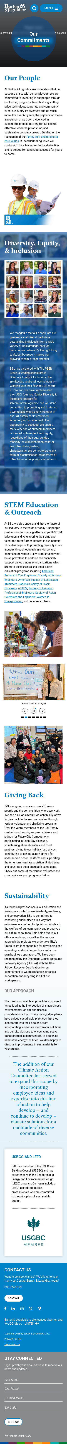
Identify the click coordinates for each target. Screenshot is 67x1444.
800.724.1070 (13, 1287)
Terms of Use (12, 1344)
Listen (29, 1323)
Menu (51, 8)
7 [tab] (44, 717)
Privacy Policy (12, 1339)
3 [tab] (29, 717)
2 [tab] (26, 717)
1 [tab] (22, 717)
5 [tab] (37, 717)
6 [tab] (41, 717)
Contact (13, 1298)
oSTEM (22, 588)
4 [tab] (33, 717)
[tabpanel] (34, 682)
